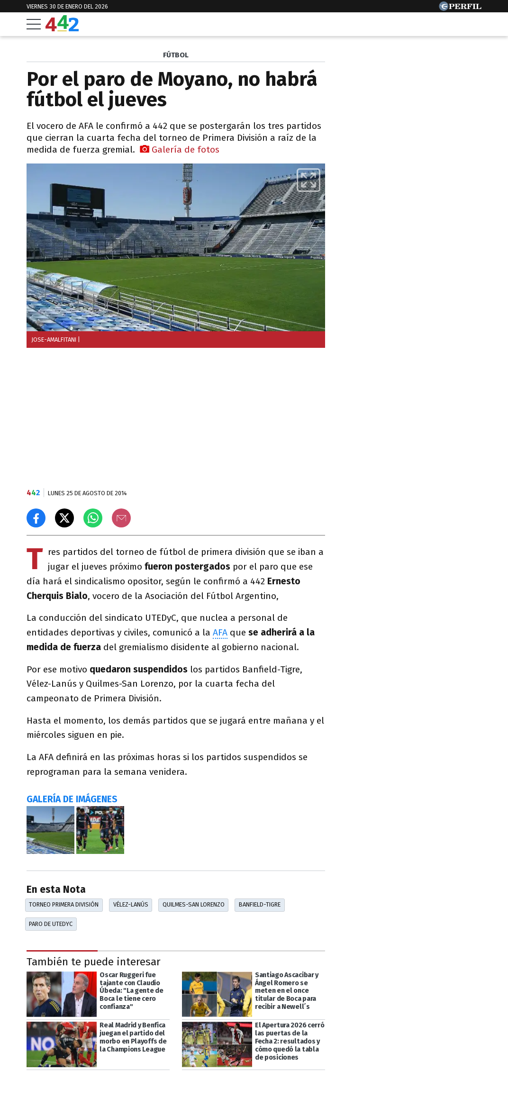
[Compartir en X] (64, 517)
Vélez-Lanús (130, 904)
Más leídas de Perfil (386, 438)
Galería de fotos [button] (179, 149)
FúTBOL (176, 55)
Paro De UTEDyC (51, 923)
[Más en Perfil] (86, 1088)
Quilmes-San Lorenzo (194, 904)
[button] (308, 180)
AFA (220, 632)
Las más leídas (374, 56)
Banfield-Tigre (260, 904)
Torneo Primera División (64, 904)
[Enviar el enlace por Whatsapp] (92, 517)
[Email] (121, 517)
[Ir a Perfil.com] (460, 8)
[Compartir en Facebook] (36, 517)
